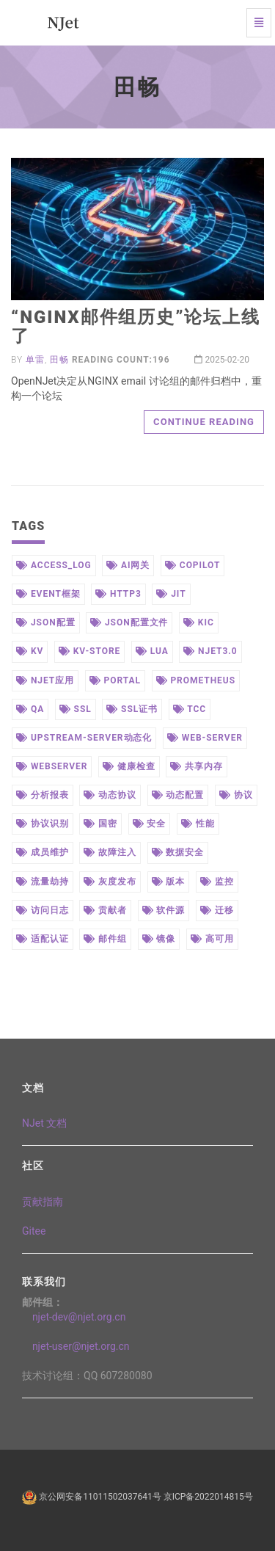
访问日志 (42, 910)
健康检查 (129, 766)
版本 (169, 881)
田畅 (59, 360)
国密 (100, 823)
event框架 (48, 594)
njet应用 (45, 680)
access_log (54, 565)
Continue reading (203, 421)
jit (171, 594)
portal (115, 680)
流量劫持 (42, 881)
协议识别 (42, 823)
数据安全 (178, 852)
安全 (149, 823)
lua (152, 651)
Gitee (33, 1231)
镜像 (159, 939)
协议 (236, 795)
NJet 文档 (44, 1123)
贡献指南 (42, 1201)
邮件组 (105, 939)
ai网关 (128, 565)
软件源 (164, 910)
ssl (75, 709)
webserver (51, 766)
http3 (118, 594)
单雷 (35, 360)
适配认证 (42, 939)
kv (29, 651)
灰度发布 (110, 881)
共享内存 (196, 766)
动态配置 (178, 795)
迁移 (217, 910)
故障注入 (110, 852)
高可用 (212, 939)
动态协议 (110, 795)
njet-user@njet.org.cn (76, 1346)
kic (198, 622)
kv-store (89, 651)
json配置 (46, 622)
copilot (192, 565)
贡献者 (105, 910)
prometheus (196, 680)
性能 (198, 823)
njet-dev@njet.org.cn (73, 1317)
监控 (217, 881)
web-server (205, 738)
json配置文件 (129, 622)
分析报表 (42, 795)
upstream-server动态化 (84, 738)
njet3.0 (210, 651)
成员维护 (42, 852)
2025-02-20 (221, 360)
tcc (189, 709)
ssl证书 (132, 709)
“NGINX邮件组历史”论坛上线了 (135, 326)
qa (30, 709)
